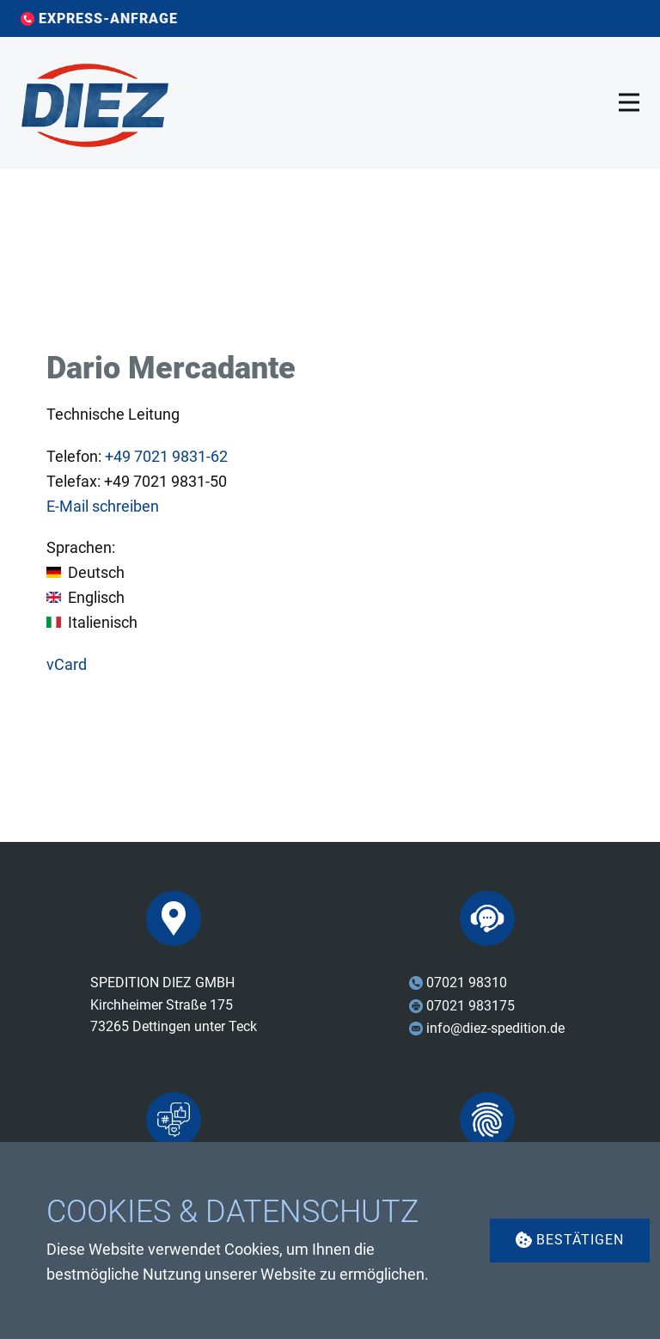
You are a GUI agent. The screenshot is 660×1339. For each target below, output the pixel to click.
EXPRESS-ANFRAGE (99, 19)
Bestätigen (570, 1240)
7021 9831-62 (166, 456)
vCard (66, 664)
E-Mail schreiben (102, 506)
